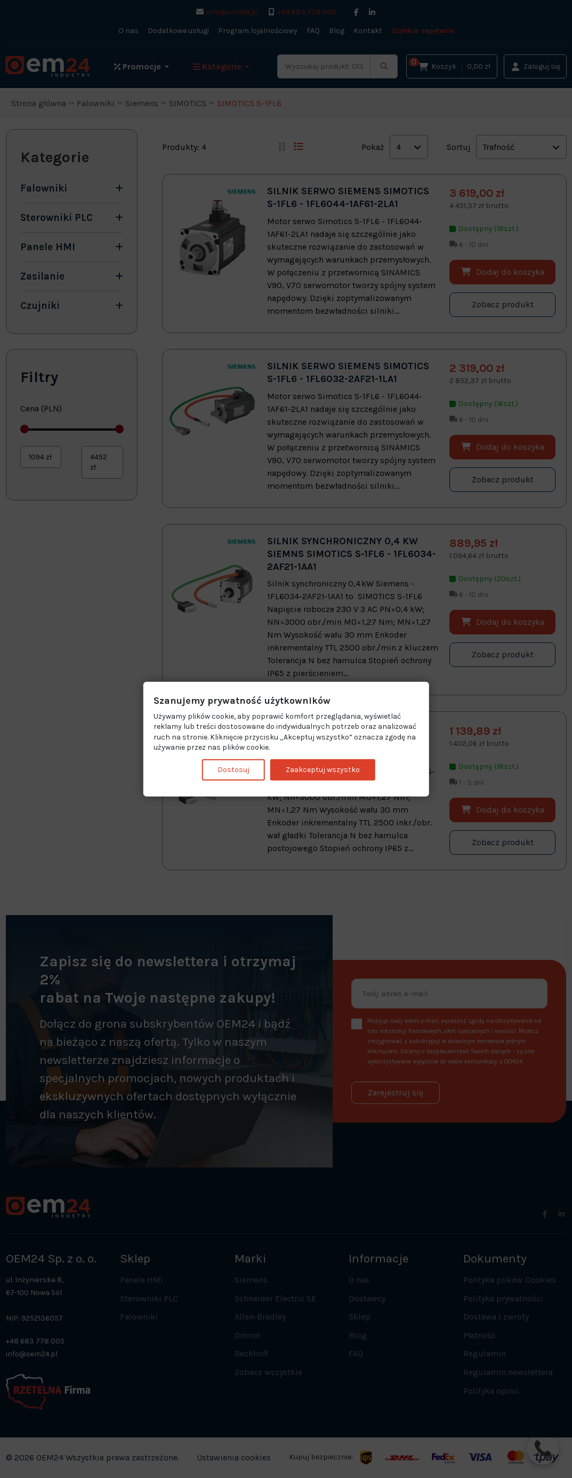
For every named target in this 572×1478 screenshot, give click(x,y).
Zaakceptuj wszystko (323, 769)
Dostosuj (233, 769)
